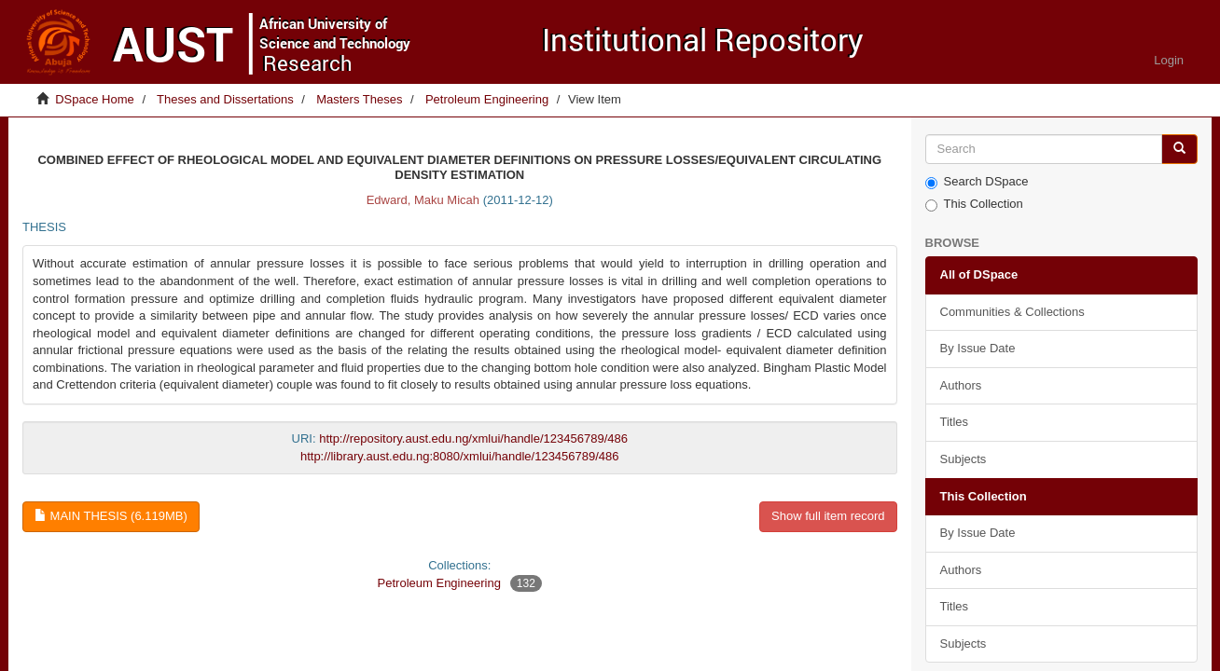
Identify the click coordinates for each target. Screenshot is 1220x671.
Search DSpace (977, 181)
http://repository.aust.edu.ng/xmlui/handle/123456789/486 (473, 438)
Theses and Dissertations (225, 99)
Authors (961, 385)
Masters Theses (359, 99)
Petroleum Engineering (486, 99)
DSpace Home (94, 99)
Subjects (963, 459)
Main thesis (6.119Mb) (111, 516)
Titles (954, 422)
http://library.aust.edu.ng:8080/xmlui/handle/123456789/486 (459, 456)
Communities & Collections (1012, 312)
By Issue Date (978, 348)
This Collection (974, 204)
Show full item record (827, 516)
